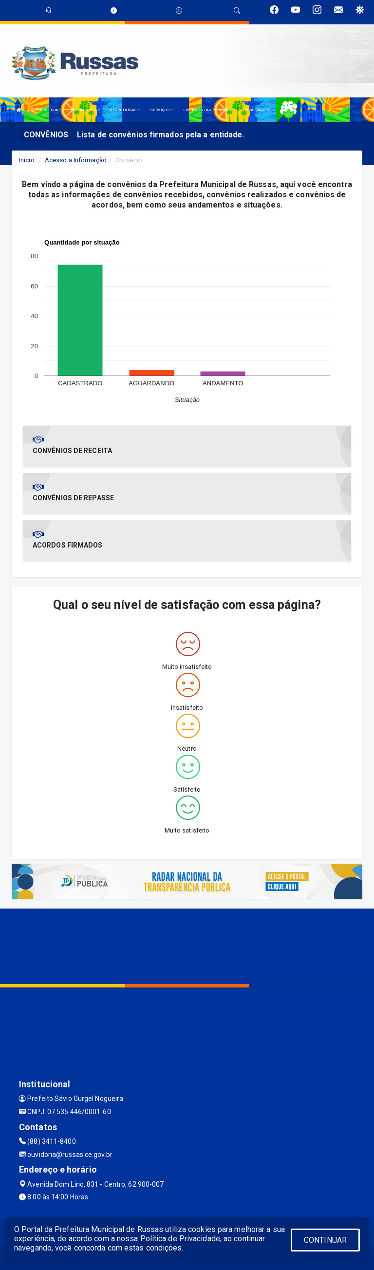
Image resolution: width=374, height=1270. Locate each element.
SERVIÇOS (161, 110)
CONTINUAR (325, 1240)
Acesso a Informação (76, 160)
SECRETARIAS (125, 110)
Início (27, 160)
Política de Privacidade (180, 1238)
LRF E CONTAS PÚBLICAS (209, 110)
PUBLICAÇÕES (259, 110)
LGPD (289, 110)
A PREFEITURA (46, 110)
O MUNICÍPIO (86, 110)
